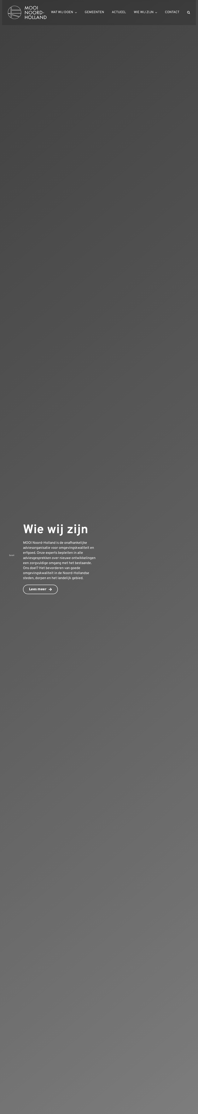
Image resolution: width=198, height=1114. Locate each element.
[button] (188, 12)
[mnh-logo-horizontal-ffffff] (27, 7)
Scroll (11, 555)
